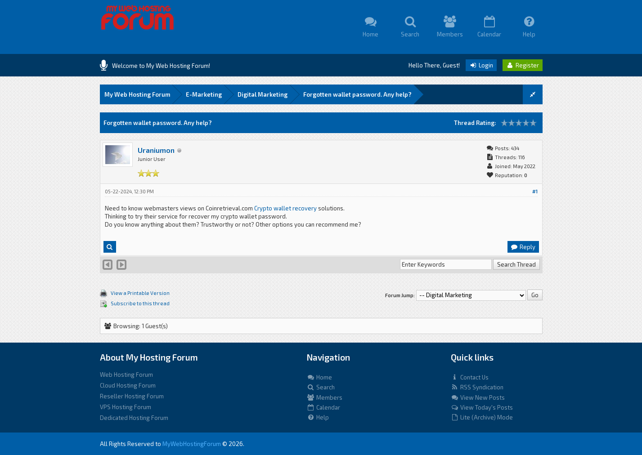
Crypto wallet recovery (285, 208)
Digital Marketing (262, 94)
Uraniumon (156, 150)
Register (522, 65)
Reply (522, 246)
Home (319, 377)
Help (318, 417)
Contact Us (470, 377)
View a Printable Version (140, 293)
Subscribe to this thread (140, 303)
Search (321, 387)
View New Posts (478, 397)
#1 (535, 191)
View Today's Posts (482, 407)
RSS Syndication (477, 387)
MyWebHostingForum (191, 443)
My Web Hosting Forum (137, 94)
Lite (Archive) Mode (482, 417)
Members (324, 397)
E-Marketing (204, 94)
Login (481, 65)
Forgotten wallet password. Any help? (357, 94)
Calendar (323, 407)
